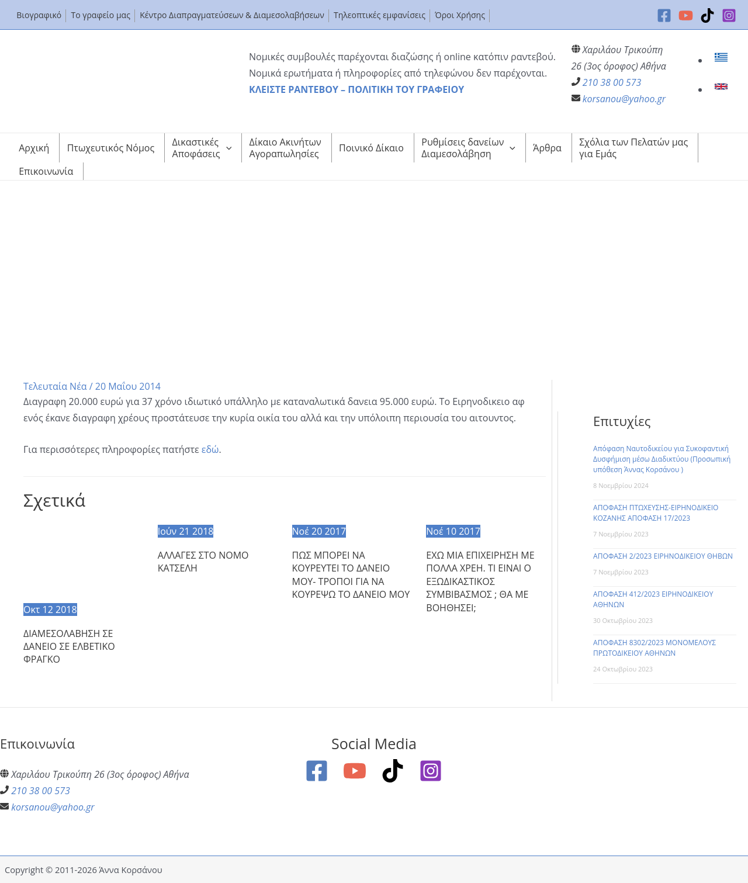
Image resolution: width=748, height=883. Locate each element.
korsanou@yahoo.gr (624, 98)
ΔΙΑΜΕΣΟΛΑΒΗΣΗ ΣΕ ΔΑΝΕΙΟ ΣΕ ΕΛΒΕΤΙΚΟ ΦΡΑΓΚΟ (69, 646)
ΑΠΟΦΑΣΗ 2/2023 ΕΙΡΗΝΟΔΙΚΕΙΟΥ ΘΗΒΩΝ (663, 556)
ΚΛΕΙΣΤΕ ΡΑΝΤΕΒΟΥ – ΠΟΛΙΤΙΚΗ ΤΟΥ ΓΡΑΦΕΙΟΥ (356, 89)
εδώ (210, 449)
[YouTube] (685, 15)
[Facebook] (664, 15)
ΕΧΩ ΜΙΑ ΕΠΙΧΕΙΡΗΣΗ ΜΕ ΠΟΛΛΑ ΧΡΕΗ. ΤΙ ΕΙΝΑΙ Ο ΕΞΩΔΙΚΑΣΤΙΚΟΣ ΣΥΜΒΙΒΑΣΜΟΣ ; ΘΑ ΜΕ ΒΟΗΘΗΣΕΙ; (480, 581)
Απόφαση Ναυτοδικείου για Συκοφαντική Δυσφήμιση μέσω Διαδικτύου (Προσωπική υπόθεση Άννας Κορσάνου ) (661, 459)
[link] (722, 60)
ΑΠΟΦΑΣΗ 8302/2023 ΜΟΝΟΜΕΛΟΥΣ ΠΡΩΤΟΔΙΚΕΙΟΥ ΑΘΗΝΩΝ (654, 648)
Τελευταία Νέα (55, 386)
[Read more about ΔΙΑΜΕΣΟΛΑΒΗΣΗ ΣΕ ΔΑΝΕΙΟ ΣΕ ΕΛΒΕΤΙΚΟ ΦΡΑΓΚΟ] (83, 561)
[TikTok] (707, 15)
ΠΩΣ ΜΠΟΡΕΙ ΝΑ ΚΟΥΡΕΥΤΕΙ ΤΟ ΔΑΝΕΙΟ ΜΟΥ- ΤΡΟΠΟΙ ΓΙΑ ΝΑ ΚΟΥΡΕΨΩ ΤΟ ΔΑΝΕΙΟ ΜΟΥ (351, 575)
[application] (226, 148)
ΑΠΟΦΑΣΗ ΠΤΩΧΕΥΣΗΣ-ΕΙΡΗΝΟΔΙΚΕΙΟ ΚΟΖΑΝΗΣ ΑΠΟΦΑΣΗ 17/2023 (655, 513)
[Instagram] (729, 15)
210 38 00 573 (612, 82)
